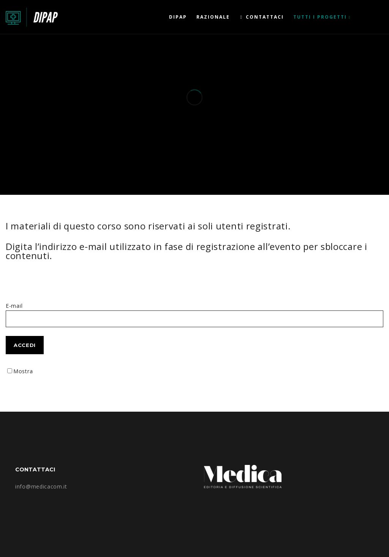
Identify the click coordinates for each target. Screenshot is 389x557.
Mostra (23, 371)
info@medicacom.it (41, 486)
